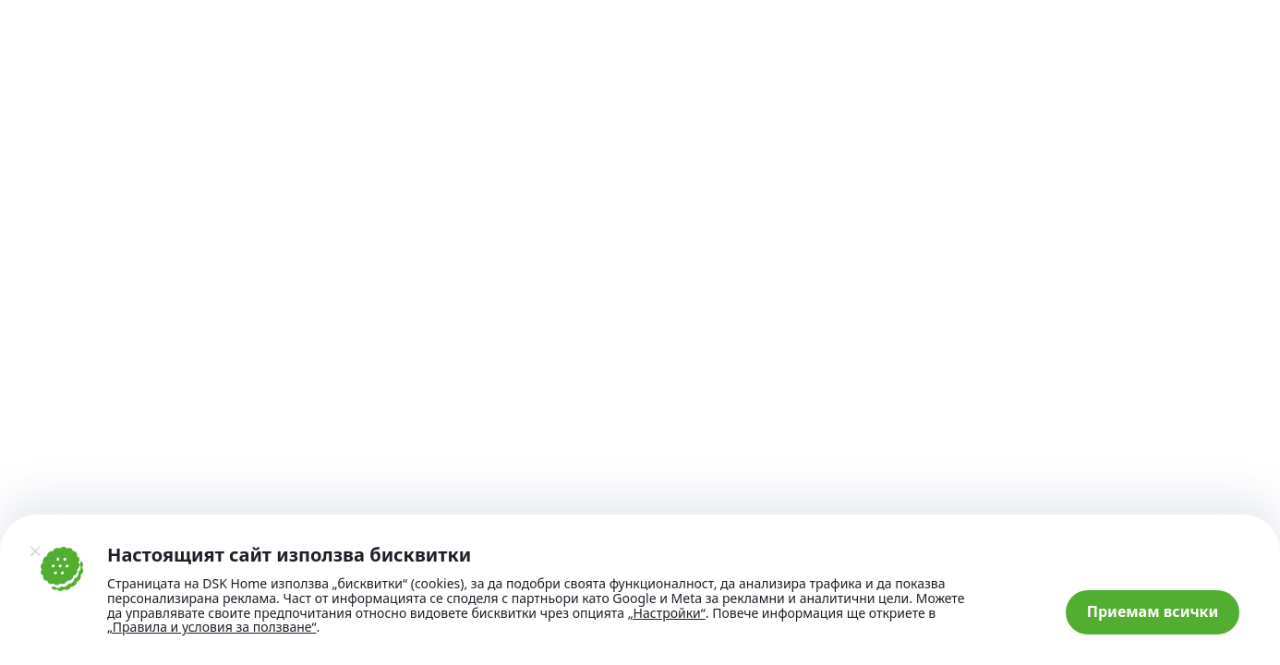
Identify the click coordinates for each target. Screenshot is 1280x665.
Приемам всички (1153, 611)
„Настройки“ (667, 613)
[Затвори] (35, 551)
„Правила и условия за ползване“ (212, 626)
